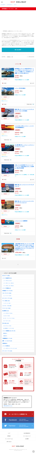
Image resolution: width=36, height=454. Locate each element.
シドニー (15, 4)
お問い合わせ (9, 441)
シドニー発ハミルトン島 (8, 283)
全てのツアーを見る (6, 275)
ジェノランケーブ (7, 295)
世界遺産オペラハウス (7, 290)
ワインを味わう (6, 300)
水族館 (5, 335)
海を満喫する (5, 310)
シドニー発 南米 (6, 345)
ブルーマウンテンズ (6, 293)
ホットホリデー (3, 4)
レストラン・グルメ (6, 305)
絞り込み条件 (18, 49)
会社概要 (27, 438)
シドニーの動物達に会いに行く (8, 330)
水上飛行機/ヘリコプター (8, 328)
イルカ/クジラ (6, 315)
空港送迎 (4, 343)
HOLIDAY (18, 2)
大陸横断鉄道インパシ (7, 338)
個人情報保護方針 (27, 433)
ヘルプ (9, 433)
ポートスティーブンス (7, 298)
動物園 (5, 333)
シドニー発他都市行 (7, 278)
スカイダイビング (7, 325)
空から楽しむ (5, 323)
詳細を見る (18, 388)
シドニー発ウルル (7, 280)
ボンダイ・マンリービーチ (8, 318)
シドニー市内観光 (6, 288)
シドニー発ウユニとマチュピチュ (10, 348)
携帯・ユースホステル (7, 340)
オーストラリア (9, 4)
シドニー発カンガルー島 (8, 285)
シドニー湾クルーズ (7, 313)
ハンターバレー (6, 303)
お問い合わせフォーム (8, 405)
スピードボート (6, 320)
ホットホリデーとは (9, 438)
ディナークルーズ (6, 308)
